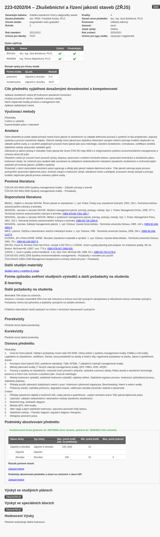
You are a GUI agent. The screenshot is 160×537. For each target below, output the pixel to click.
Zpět (156, 6)
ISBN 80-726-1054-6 (86, 220)
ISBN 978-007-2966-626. (60, 248)
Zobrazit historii (16, 469)
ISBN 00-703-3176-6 (104, 252)
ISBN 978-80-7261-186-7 (76, 213)
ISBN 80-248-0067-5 (27, 241)
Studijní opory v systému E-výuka (22, 271)
